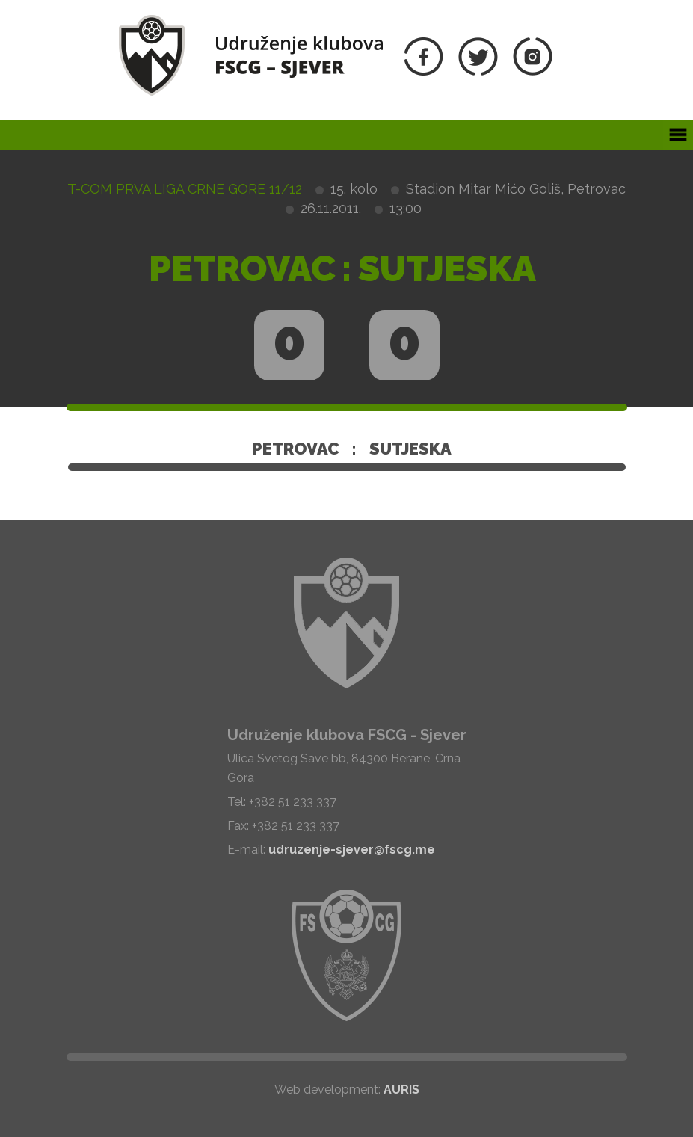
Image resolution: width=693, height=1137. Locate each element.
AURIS (401, 1089)
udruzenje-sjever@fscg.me (351, 849)
